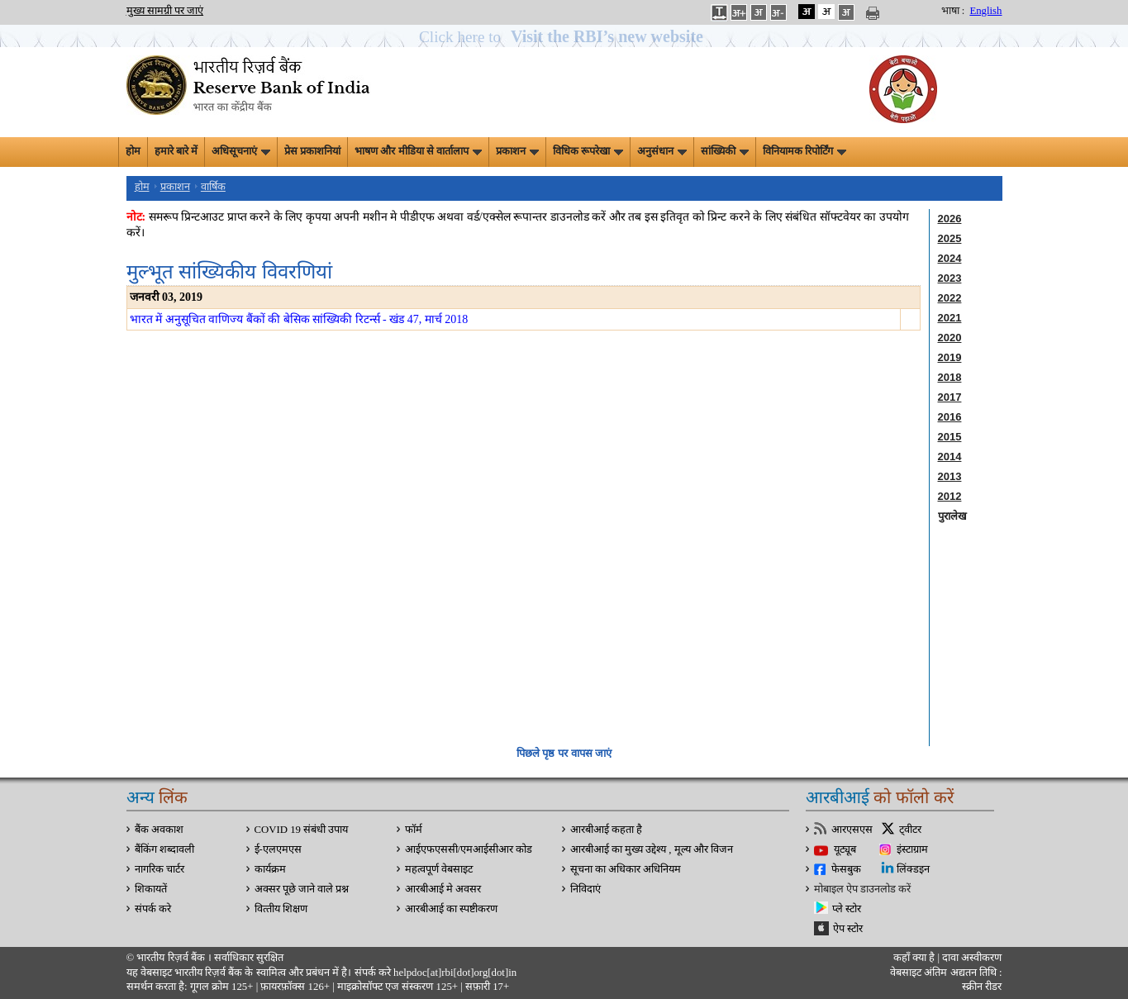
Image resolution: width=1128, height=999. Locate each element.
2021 (950, 318)
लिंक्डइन (913, 869)
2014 (950, 456)
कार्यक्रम (270, 869)
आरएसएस (852, 829)
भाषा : (953, 11)
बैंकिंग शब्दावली (164, 849)
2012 (950, 496)
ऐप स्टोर (848, 929)
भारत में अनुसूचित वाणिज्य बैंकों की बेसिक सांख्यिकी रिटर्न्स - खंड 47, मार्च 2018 (299, 319)
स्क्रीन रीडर (982, 986)
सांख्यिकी (725, 151)
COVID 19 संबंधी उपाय (302, 829)
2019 (950, 357)
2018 (950, 377)
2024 (950, 258)
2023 (950, 278)
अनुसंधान (662, 151)
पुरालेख (952, 516)
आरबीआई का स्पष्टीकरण (451, 909)
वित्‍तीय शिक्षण (281, 909)
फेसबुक (846, 869)
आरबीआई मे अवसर (443, 889)
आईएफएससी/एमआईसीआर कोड (469, 849)
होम (133, 151)
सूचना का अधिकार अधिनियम (626, 869)
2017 (950, 397)
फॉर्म (413, 829)
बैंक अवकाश (159, 829)
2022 (950, 298)
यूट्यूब (845, 849)
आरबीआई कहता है (606, 829)
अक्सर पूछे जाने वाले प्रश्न (302, 889)
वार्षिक (213, 187)
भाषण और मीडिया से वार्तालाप (418, 151)
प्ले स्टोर (846, 909)
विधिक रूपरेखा (588, 151)
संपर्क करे (153, 909)
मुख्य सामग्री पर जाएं (165, 11)
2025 (950, 238)
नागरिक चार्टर (159, 869)
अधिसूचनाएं (241, 151)
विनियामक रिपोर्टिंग (804, 151)
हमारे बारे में (176, 151)
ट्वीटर (910, 829)
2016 (950, 417)
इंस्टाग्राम (912, 849)
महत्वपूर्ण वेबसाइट (439, 869)
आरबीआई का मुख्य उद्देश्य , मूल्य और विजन (652, 849)
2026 (950, 218)
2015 (950, 437)
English (985, 11)
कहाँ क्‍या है (915, 957)
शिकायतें (151, 889)
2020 (950, 337)
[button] (564, 36)
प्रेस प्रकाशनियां (312, 151)
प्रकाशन (517, 151)
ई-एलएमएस (278, 849)
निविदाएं (585, 889)
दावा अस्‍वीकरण (972, 957)
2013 (950, 476)
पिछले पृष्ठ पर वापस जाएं (564, 753)
